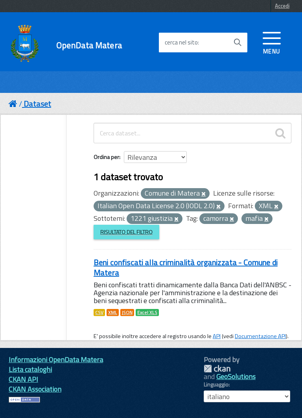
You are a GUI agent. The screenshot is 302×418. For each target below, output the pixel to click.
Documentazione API (260, 336)
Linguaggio (216, 384)
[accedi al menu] (272, 42)
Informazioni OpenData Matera (56, 359)
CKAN (217, 368)
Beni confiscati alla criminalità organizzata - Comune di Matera (186, 267)
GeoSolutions (236, 376)
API (217, 336)
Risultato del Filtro (126, 232)
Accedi (282, 6)
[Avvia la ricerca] (237, 42)
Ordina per (106, 157)
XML (112, 312)
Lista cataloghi (30, 369)
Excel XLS (147, 312)
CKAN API (23, 379)
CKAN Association (35, 389)
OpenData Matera (89, 45)
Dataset (37, 104)
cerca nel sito (181, 42)
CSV (99, 312)
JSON (127, 312)
